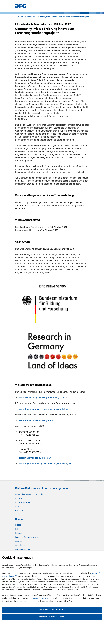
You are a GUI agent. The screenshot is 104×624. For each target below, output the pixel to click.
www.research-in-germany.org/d (36, 420)
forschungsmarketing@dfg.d (35, 458)
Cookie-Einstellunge (27, 601)
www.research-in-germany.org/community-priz (43, 397)
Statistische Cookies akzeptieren (52, 609)
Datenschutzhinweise (40, 598)
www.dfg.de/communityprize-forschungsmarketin (45, 409)
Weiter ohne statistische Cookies (52, 617)
